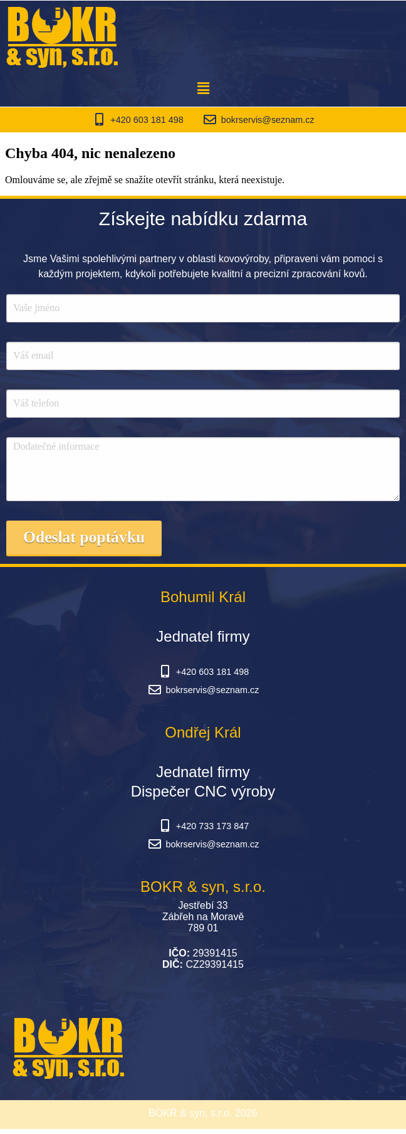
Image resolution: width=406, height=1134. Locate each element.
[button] (203, 88)
